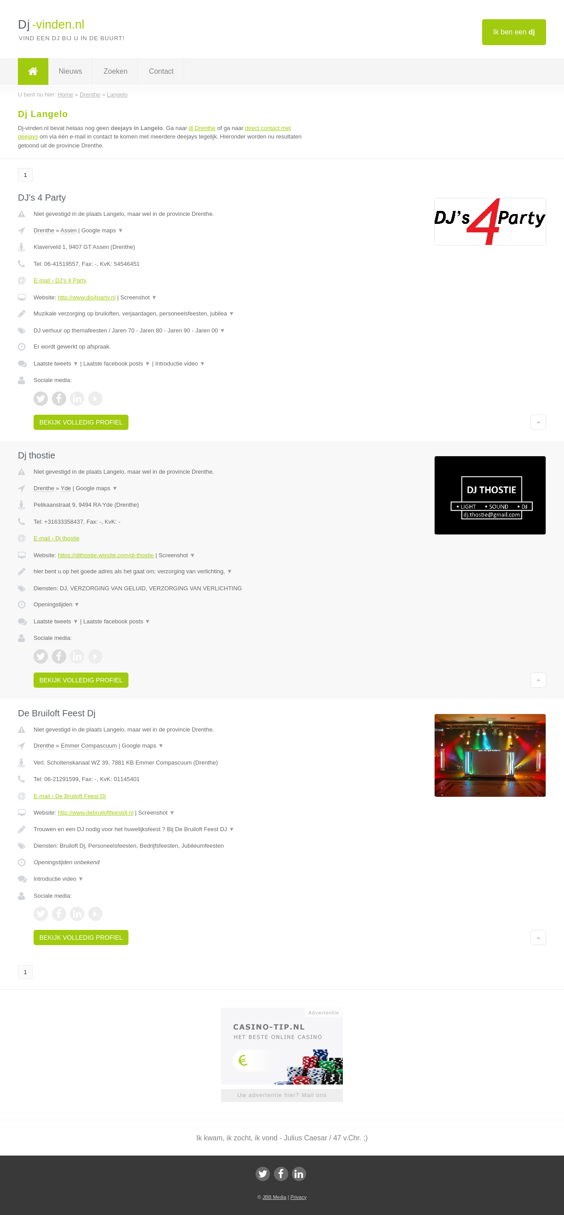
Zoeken (115, 71)
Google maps (102, 230)
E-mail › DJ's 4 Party (60, 280)
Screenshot (138, 297)
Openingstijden (57, 604)
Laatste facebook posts (116, 363)
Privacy (299, 1197)
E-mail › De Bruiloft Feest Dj (70, 796)
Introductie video (180, 363)
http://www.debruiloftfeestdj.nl (95, 812)
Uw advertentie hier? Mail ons (282, 1095)
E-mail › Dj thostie (57, 538)
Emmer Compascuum (89, 745)
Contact (161, 71)
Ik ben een (514, 32)
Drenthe (44, 230)
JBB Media (274, 1197)
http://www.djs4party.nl (86, 297)
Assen (68, 230)
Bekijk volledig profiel (81, 422)
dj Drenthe (202, 128)
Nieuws (70, 71)
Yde (65, 488)
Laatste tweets (56, 363)
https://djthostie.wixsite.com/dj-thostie (106, 555)
